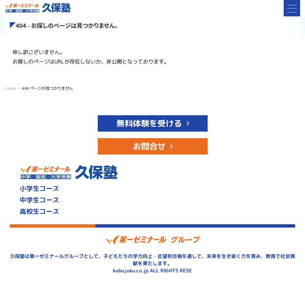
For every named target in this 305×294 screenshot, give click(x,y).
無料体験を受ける (149, 123)
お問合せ (149, 146)
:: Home (9, 88)
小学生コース (39, 188)
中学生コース (39, 199)
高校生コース (39, 211)
